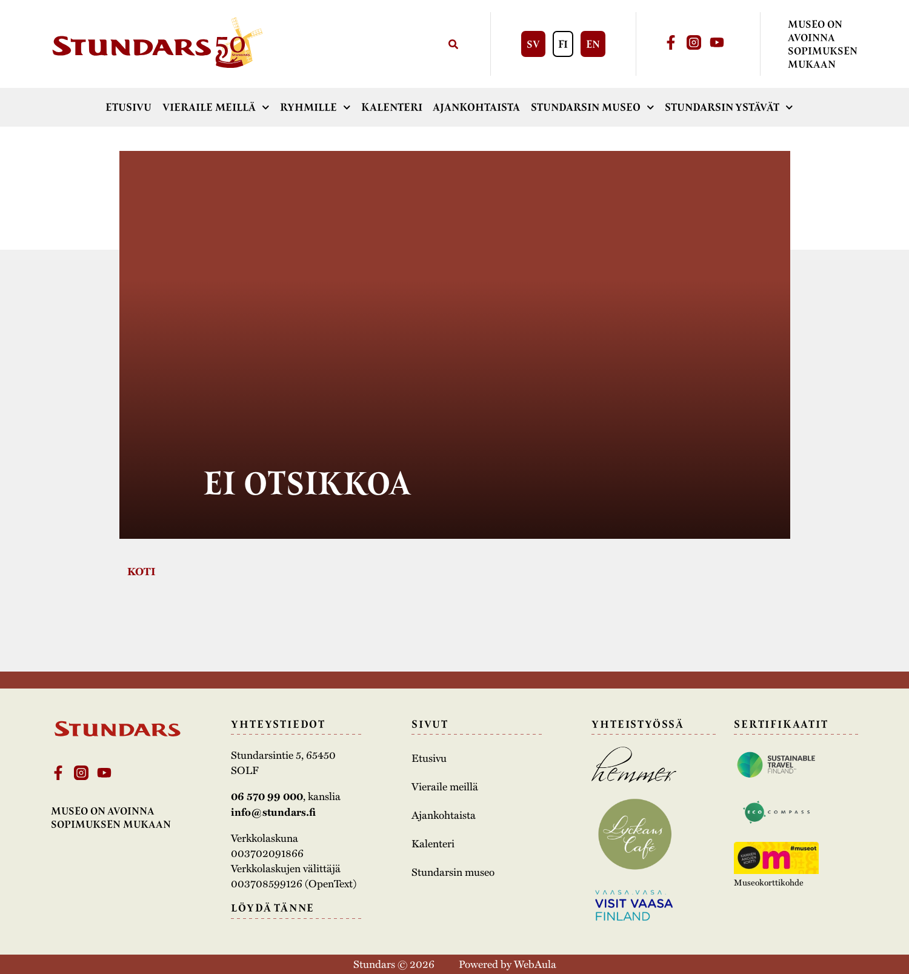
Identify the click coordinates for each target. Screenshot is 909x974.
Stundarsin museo (592, 107)
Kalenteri (391, 107)
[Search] (453, 44)
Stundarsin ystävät (729, 107)
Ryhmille (315, 107)
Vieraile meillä (216, 107)
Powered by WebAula (507, 963)
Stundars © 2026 (394, 963)
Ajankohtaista (476, 107)
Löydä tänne (273, 908)
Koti (141, 571)
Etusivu (128, 107)
